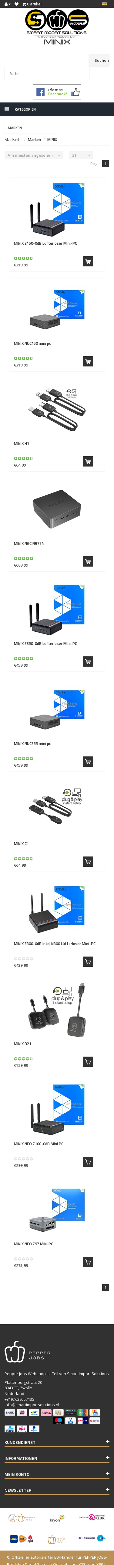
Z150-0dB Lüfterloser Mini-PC (45, 230)
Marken (34, 126)
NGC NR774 (29, 530)
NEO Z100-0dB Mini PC (38, 1130)
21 (74, 142)
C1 (21, 830)
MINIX (52, 126)
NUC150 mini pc (32, 330)
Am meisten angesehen (30, 142)
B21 (22, 1030)
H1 (21, 430)
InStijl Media (90, 1558)
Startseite (13, 126)
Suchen (102, 60)
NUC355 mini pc (32, 730)
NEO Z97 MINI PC (33, 1230)
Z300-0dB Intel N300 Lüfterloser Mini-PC (55, 930)
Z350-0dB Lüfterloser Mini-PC (45, 630)
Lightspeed (46, 1558)
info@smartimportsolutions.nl (32, 1391)
